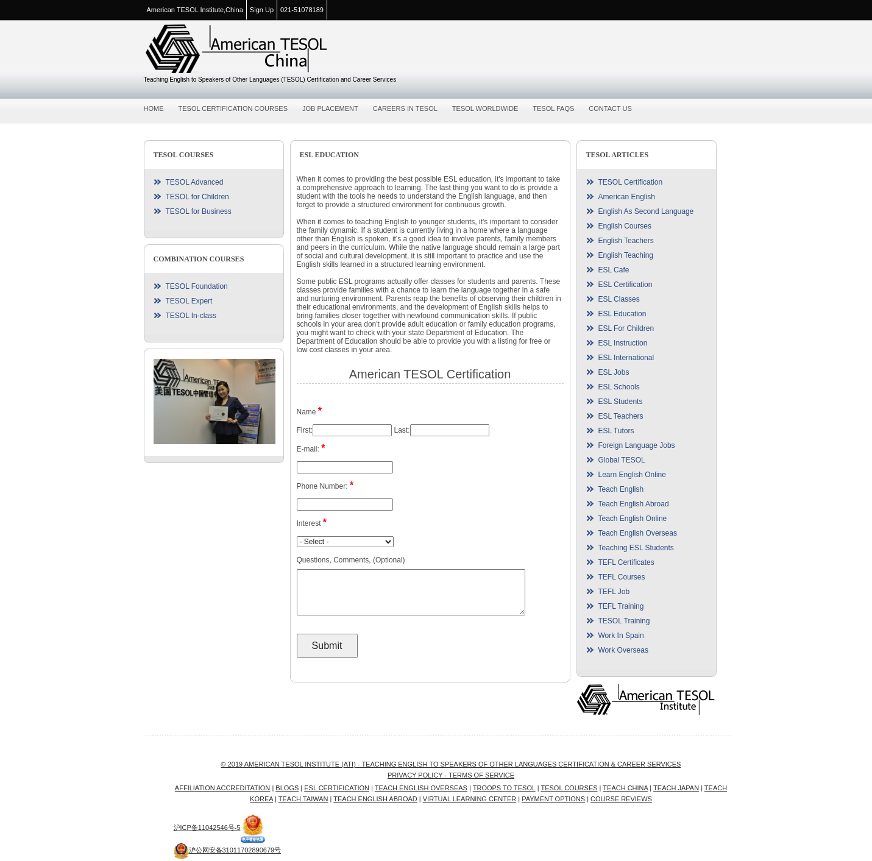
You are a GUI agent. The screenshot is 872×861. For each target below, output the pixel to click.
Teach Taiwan (303, 799)
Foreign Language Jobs (636, 445)
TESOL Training (624, 621)
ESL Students (620, 401)
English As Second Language (646, 211)
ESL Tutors (616, 431)
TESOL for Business (199, 211)
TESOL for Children (197, 197)
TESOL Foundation (197, 286)
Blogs (287, 788)
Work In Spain (621, 635)
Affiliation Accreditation (222, 788)
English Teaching (626, 255)
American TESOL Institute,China (195, 9)
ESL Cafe (613, 270)
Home (154, 108)
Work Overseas (623, 650)
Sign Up (262, 9)
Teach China (625, 788)
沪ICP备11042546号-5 (207, 827)
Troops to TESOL (504, 788)
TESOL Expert (189, 301)
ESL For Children (626, 328)
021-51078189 (302, 9)
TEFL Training (621, 606)
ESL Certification (625, 284)
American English (626, 197)
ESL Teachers (620, 416)
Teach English (621, 489)
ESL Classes (619, 299)
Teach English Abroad (633, 504)
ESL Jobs (613, 372)
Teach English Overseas (637, 533)
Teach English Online (632, 518)
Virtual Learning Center (469, 799)
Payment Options (553, 799)
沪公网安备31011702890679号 (228, 850)
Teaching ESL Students (636, 548)
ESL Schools (619, 387)
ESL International (626, 357)
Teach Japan (676, 788)
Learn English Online (632, 474)
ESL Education (622, 314)
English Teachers (626, 240)
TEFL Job (614, 591)
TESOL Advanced (195, 182)
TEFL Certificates (626, 562)
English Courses (624, 226)
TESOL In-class (191, 315)
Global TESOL (621, 460)
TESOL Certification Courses (233, 108)
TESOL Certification (630, 182)
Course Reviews (621, 799)
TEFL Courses (621, 577)
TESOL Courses (569, 788)
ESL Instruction (623, 343)
